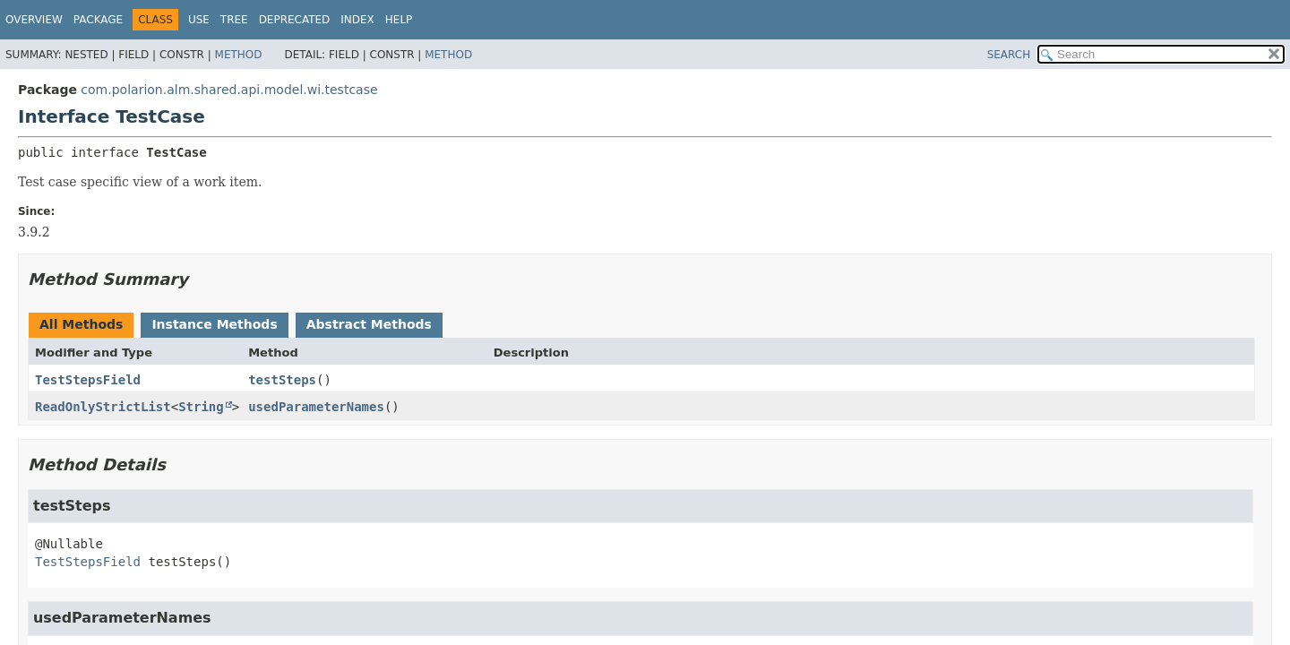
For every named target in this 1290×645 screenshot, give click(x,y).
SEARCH (1009, 54)
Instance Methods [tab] (214, 324)
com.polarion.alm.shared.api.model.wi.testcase (229, 89)
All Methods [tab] (81, 324)
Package (98, 19)
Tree (234, 19)
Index (357, 19)
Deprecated (295, 19)
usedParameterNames (316, 407)
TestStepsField (88, 380)
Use (199, 19)
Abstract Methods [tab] (369, 324)
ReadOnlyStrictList (103, 407)
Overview (34, 19)
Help (399, 19)
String (201, 407)
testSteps (282, 380)
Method (238, 54)
